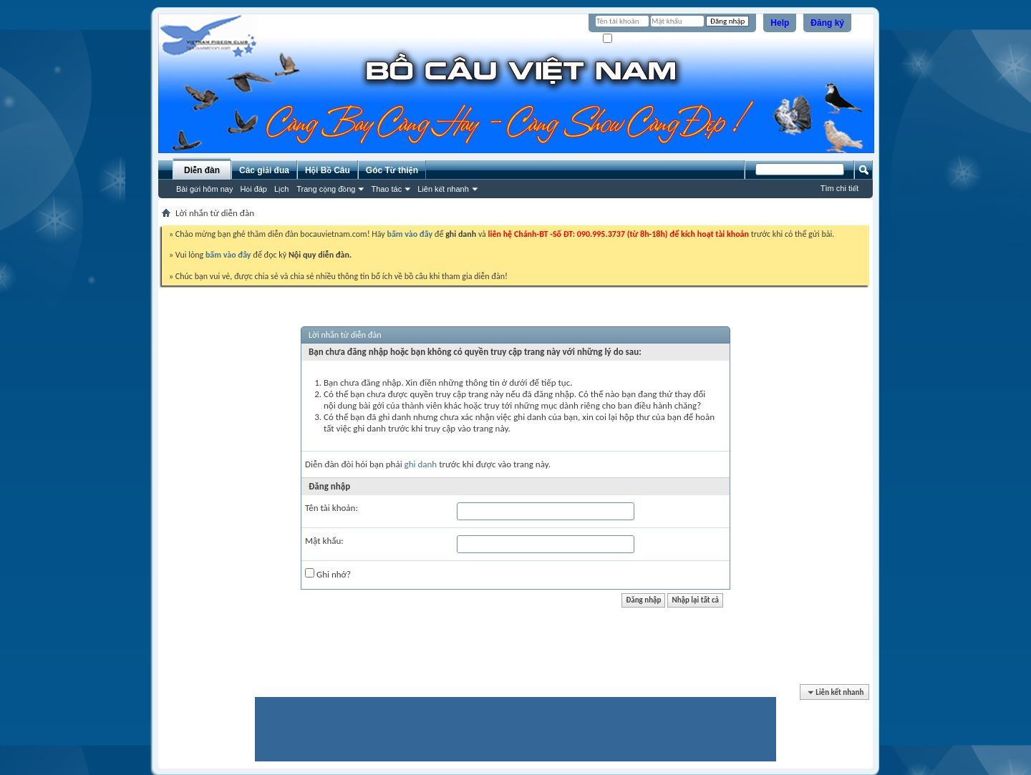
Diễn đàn (202, 170)
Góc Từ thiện (392, 170)
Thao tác (386, 189)
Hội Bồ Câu (327, 170)
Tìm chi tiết (839, 188)
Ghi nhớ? (623, 39)
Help (779, 23)
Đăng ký (827, 23)
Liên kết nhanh (443, 189)
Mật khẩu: (324, 540)
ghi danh (421, 464)
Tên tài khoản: (331, 507)
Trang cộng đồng (325, 189)
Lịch (281, 189)
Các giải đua (264, 170)
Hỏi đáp (253, 189)
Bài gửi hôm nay (204, 189)
